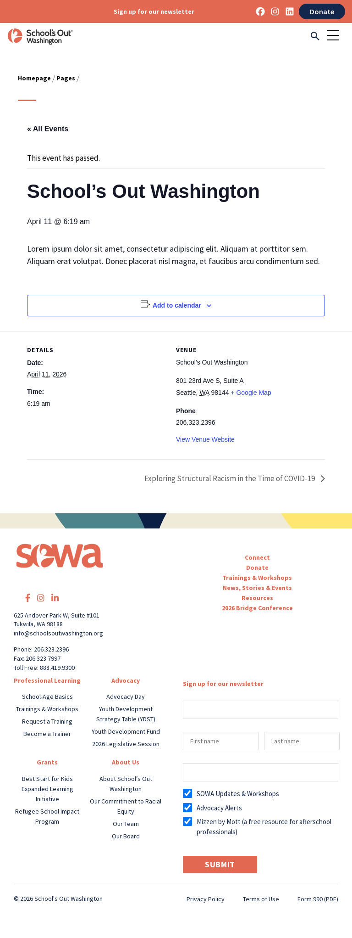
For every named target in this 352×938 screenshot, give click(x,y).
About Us (125, 762)
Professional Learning (47, 680)
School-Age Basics (47, 696)
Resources (257, 598)
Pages (65, 78)
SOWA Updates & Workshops (238, 793)
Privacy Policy (206, 899)
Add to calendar (177, 305)
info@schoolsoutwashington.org (58, 633)
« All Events (47, 129)
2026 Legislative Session (126, 744)
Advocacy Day (125, 696)
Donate (322, 11)
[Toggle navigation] (336, 36)
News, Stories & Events (257, 588)
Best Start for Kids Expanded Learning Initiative (47, 789)
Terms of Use (261, 899)
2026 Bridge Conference (257, 608)
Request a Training (47, 721)
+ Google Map (251, 392)
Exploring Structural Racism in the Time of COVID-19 (229, 478)
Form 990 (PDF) (317, 899)
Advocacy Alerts (219, 807)
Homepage (34, 78)
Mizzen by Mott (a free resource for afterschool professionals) (264, 826)
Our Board (126, 836)
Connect (257, 557)
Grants (47, 762)
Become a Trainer (47, 734)
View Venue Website (205, 439)
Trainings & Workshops (257, 577)
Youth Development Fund (126, 731)
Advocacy (125, 680)
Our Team (126, 824)
